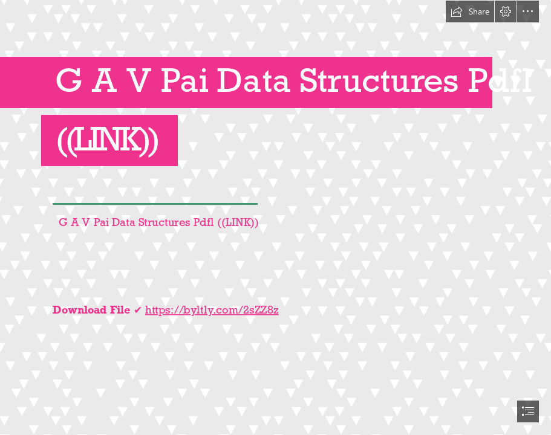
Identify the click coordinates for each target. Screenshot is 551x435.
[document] (275, 217)
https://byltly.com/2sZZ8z (212, 309)
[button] (470, 11)
